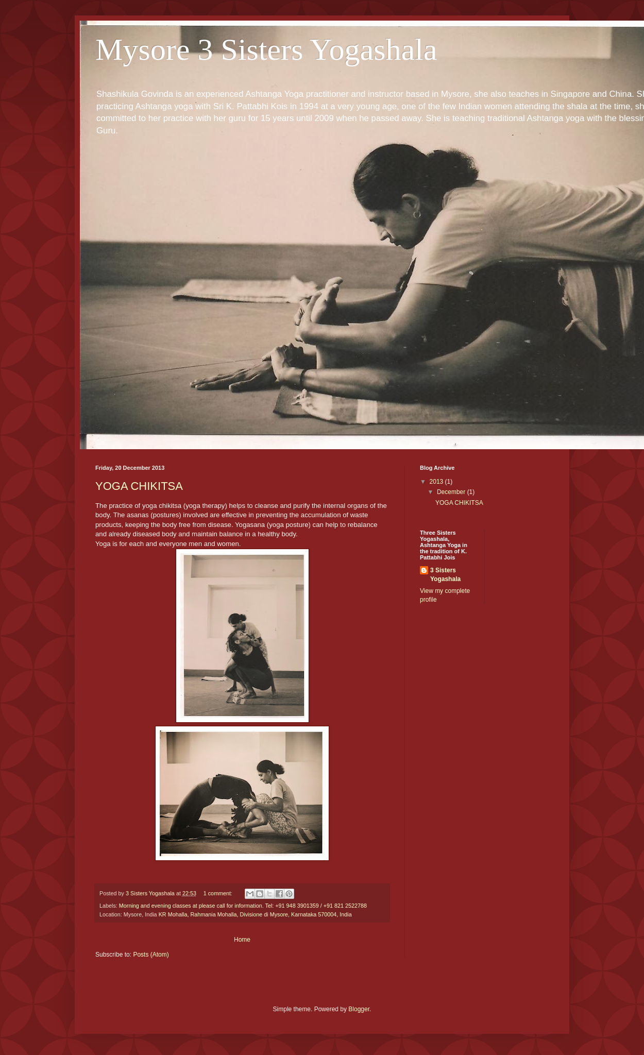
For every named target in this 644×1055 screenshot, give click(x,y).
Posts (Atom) (150, 954)
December (452, 492)
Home (242, 939)
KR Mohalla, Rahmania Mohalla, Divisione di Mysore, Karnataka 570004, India (255, 914)
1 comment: (219, 893)
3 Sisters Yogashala (445, 575)
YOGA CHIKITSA (139, 486)
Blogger (358, 1009)
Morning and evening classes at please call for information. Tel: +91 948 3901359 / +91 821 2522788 (243, 906)
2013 (437, 481)
